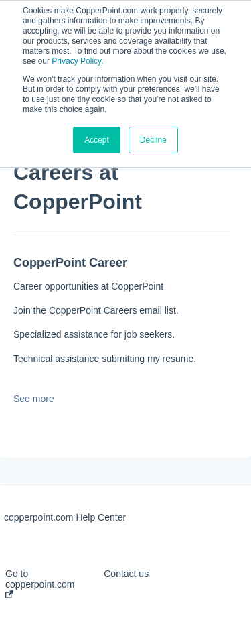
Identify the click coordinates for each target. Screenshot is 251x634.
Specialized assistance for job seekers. (94, 334)
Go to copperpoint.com (40, 583)
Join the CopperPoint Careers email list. (96, 310)
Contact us (126, 573)
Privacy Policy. (77, 61)
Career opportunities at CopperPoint (88, 286)
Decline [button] (153, 140)
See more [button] (33, 398)
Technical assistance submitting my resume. (104, 358)
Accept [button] (96, 140)
